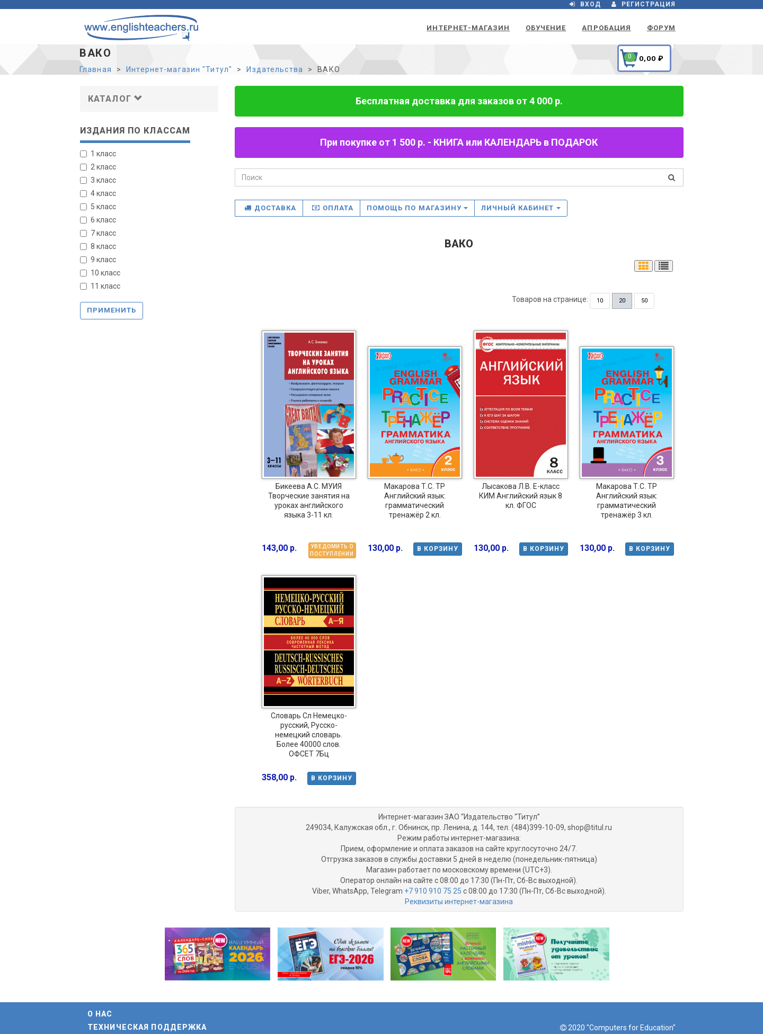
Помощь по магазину (417, 208)
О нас (100, 1014)
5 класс (98, 206)
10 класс (100, 273)
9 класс (98, 259)
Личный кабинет (521, 208)
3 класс (98, 180)
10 (600, 300)
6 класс (98, 220)
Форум (661, 28)
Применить (111, 310)
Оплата (332, 208)
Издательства (274, 69)
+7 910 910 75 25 (433, 891)
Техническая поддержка (147, 1027)
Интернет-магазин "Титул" (179, 69)
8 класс (98, 246)
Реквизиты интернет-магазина (459, 901)
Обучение (546, 28)
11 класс (100, 286)
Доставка (270, 208)
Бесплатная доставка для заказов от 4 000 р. (459, 100)
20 (622, 300)
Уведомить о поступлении (332, 550)
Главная (95, 69)
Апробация (606, 28)
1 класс (98, 153)
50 (644, 300)
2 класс (98, 167)
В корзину (437, 548)
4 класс (98, 193)
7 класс (98, 233)
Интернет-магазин (468, 28)
